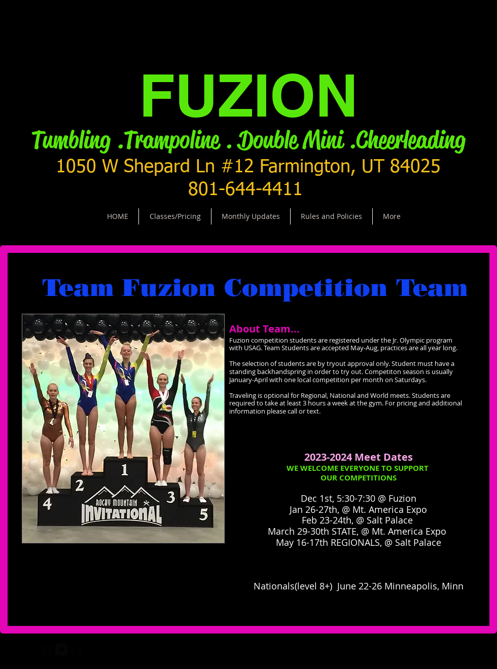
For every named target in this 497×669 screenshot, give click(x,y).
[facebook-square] (47, 649)
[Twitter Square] (61, 649)
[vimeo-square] (76, 649)
